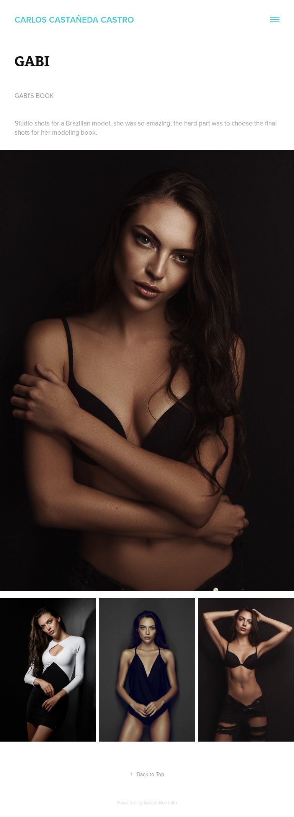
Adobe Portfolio (160, 802)
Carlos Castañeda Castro (74, 19)
